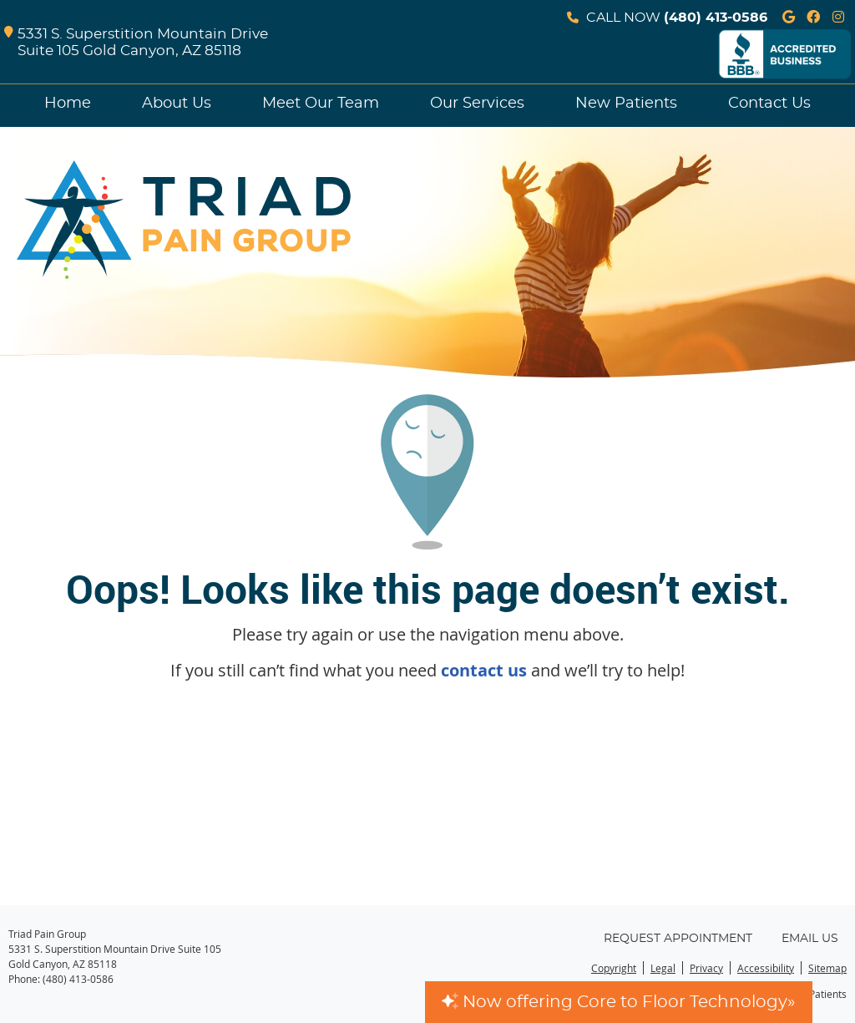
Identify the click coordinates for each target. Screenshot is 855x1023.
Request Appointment (678, 939)
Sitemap (827, 968)
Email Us (810, 939)
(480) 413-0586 (715, 17)
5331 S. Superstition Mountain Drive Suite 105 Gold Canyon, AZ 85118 (136, 43)
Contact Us (769, 103)
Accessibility (765, 968)
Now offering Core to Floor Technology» (619, 1001)
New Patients (626, 103)
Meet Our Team (320, 103)
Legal (662, 968)
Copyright (613, 968)
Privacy (706, 968)
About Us (176, 103)
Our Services (477, 103)
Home (67, 103)
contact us (484, 670)
